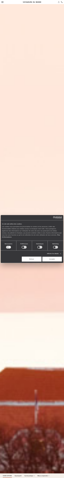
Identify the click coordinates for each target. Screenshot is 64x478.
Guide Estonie (7, 476)
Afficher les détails (53, 253)
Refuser (31, 259)
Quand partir (18, 476)
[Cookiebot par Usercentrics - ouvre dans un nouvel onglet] (54, 217)
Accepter (52, 259)
